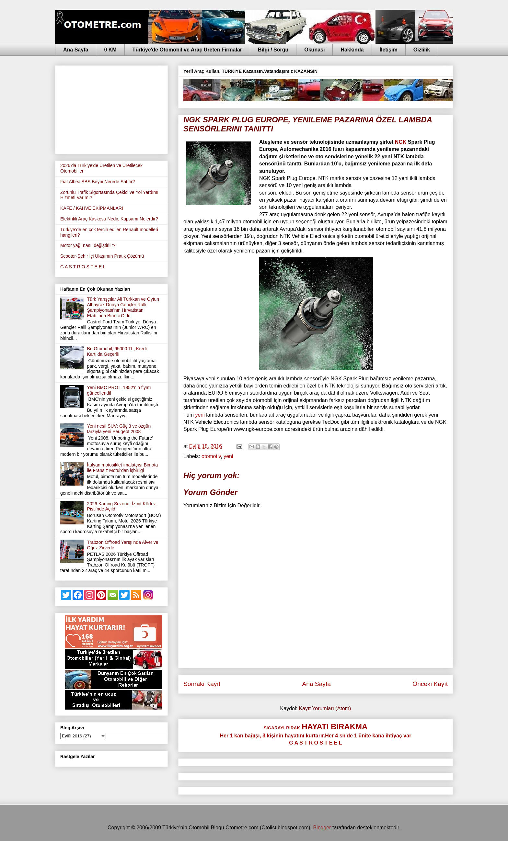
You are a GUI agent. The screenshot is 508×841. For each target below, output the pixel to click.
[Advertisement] (111, 108)
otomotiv (211, 456)
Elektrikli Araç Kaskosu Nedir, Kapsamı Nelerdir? (109, 218)
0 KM (110, 49)
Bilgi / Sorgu (273, 49)
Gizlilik (421, 49)
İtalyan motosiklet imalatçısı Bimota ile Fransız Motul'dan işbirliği (122, 467)
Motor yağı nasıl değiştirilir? (87, 245)
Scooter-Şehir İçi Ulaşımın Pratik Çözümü (102, 256)
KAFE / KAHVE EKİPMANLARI (91, 208)
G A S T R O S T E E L (83, 266)
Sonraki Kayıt (201, 683)
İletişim (389, 49)
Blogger (322, 827)
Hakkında (352, 49)
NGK (401, 142)
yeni (199, 415)
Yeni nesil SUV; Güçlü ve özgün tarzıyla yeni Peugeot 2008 (119, 428)
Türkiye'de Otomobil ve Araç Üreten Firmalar (187, 49)
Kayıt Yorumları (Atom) (325, 708)
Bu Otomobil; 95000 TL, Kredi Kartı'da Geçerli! (117, 351)
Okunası (314, 49)
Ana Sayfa (75, 49)
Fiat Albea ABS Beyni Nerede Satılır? (97, 181)
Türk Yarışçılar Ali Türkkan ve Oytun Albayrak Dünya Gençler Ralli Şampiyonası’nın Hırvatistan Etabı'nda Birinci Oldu (123, 307)
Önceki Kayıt (430, 683)
